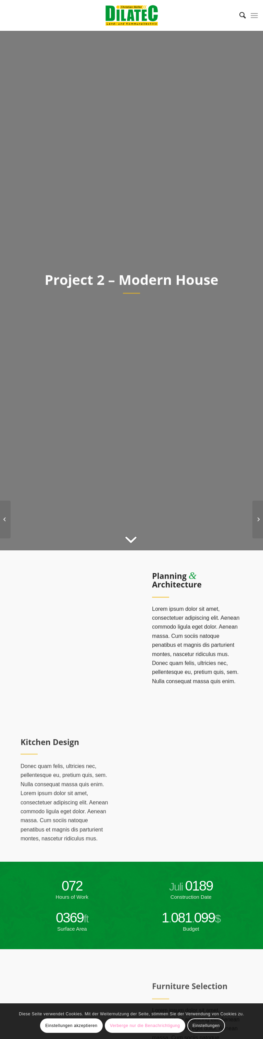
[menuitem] (239, 15)
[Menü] (254, 15)
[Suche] (239, 15)
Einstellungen (206, 1025)
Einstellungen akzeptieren (71, 1025)
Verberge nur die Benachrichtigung (145, 1025)
